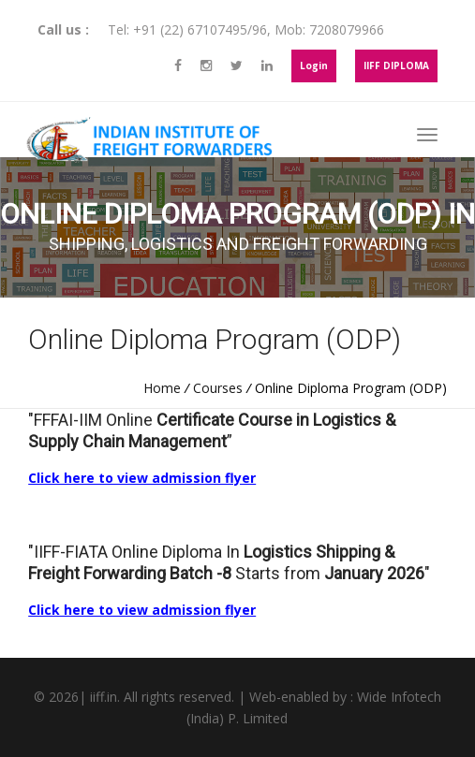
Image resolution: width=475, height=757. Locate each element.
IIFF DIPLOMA (396, 65)
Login (314, 65)
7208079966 (346, 29)
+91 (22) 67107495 (190, 29)
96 (259, 29)
